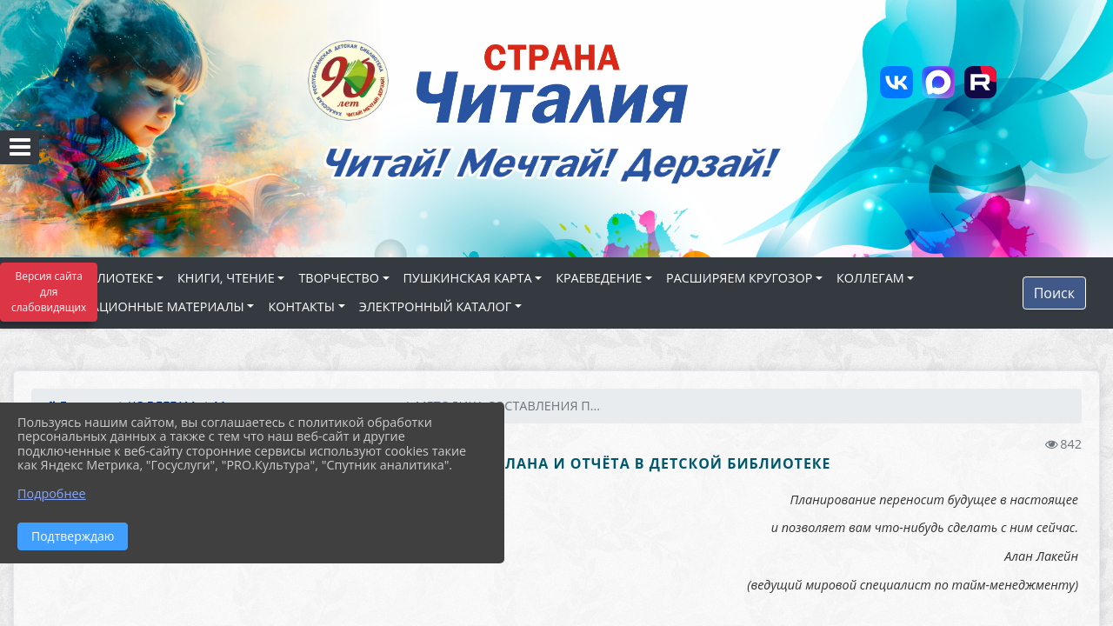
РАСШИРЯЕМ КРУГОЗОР (739, 278)
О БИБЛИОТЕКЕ (106, 278)
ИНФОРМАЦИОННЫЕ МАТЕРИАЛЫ (139, 306)
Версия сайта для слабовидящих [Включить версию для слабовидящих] (48, 292)
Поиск (1054, 293)
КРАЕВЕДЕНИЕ (599, 278)
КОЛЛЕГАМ (870, 278)
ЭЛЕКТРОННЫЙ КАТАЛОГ (435, 306)
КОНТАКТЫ (301, 306)
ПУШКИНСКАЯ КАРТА (467, 278)
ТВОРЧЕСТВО (338, 278)
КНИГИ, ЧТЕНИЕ (226, 278)
